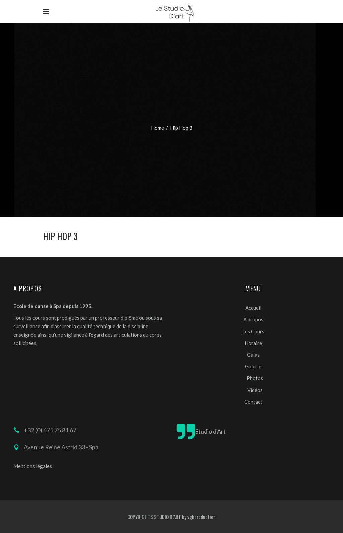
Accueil (253, 308)
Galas (253, 355)
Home (157, 128)
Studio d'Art (210, 431)
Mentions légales (32, 466)
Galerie (253, 366)
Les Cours (253, 331)
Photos (255, 378)
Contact (253, 402)
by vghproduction (199, 516)
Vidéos (255, 390)
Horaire (253, 343)
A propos (253, 319)
